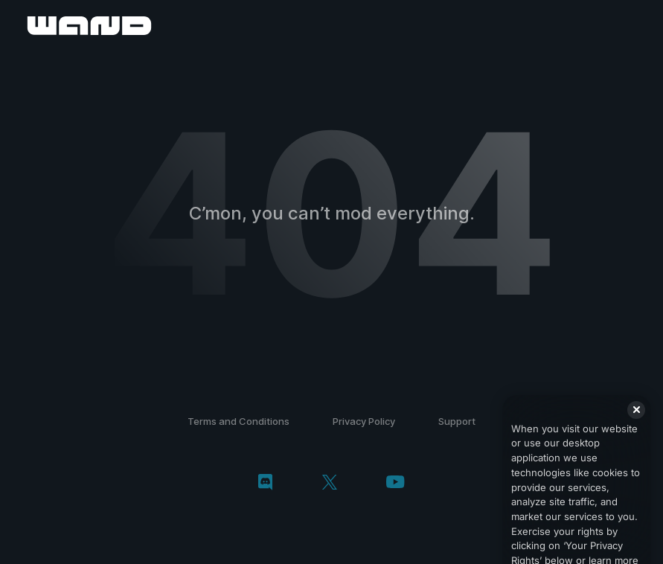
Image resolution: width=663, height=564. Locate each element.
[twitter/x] (329, 483)
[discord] (265, 483)
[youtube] (395, 483)
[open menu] (634, 25)
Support (456, 421)
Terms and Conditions (238, 421)
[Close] (636, 420)
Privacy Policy (364, 421)
